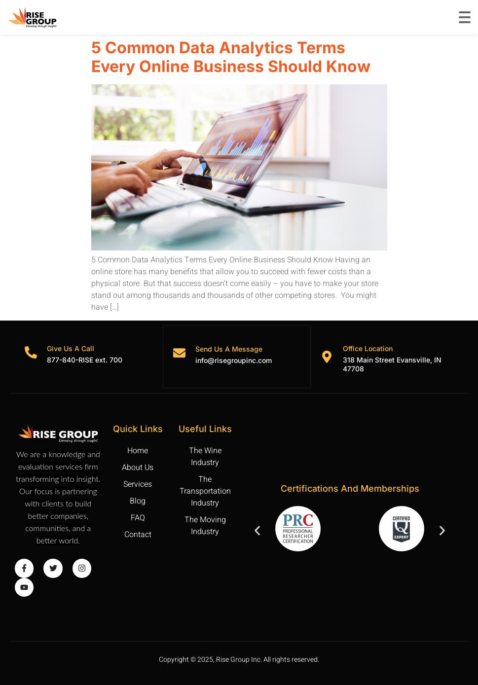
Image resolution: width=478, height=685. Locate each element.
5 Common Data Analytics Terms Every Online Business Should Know (232, 57)
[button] (257, 530)
